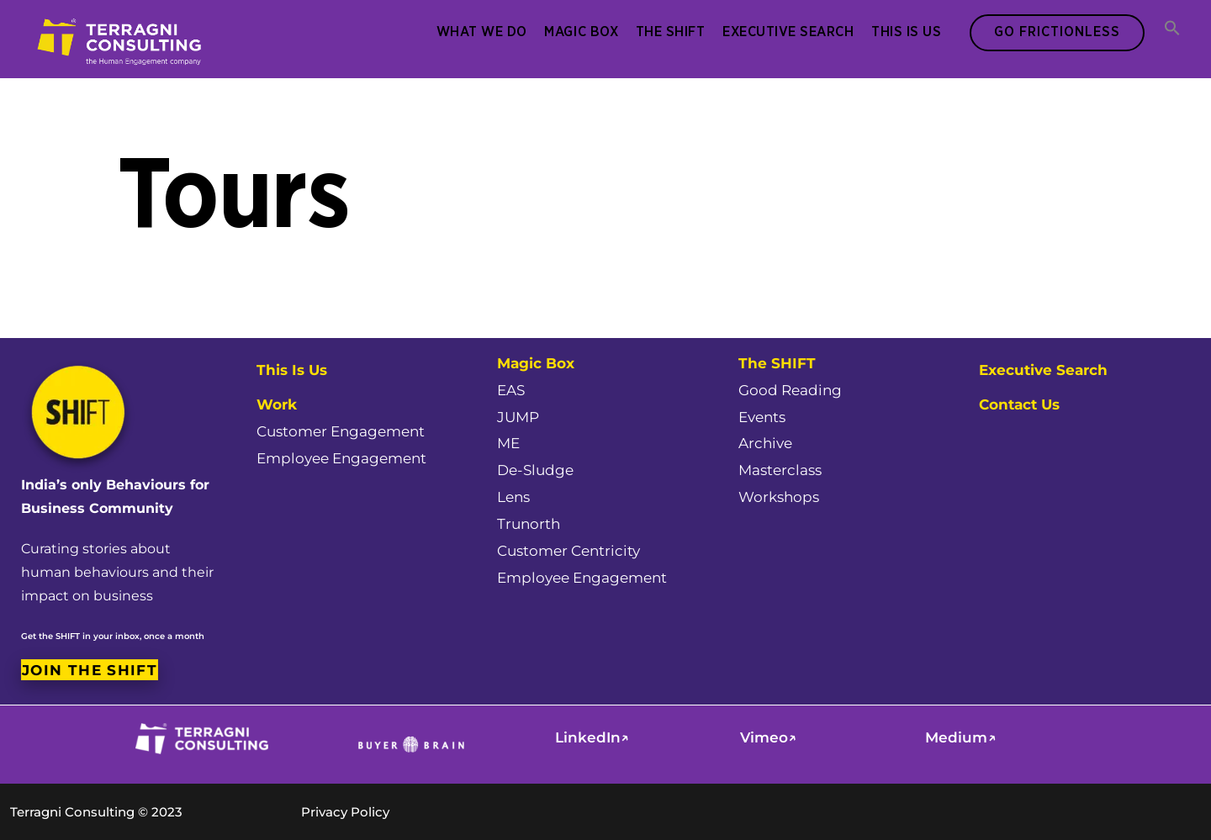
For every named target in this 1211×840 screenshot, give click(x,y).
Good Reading (790, 390)
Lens (513, 497)
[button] (1171, 30)
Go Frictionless (1057, 32)
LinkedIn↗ (592, 737)
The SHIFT (671, 32)
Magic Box (581, 32)
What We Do (481, 32)
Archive (765, 443)
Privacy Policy (345, 812)
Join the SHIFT (89, 670)
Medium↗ (960, 737)
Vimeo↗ (768, 737)
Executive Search (788, 32)
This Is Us (906, 32)
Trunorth (528, 523)
